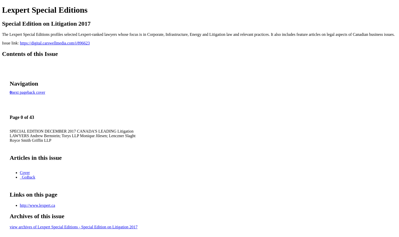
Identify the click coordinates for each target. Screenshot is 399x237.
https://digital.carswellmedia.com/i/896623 (55, 43)
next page (19, 92)
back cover (36, 92)
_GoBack (27, 177)
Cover (25, 172)
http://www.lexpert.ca (37, 205)
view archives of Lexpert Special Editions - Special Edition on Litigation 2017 (74, 227)
